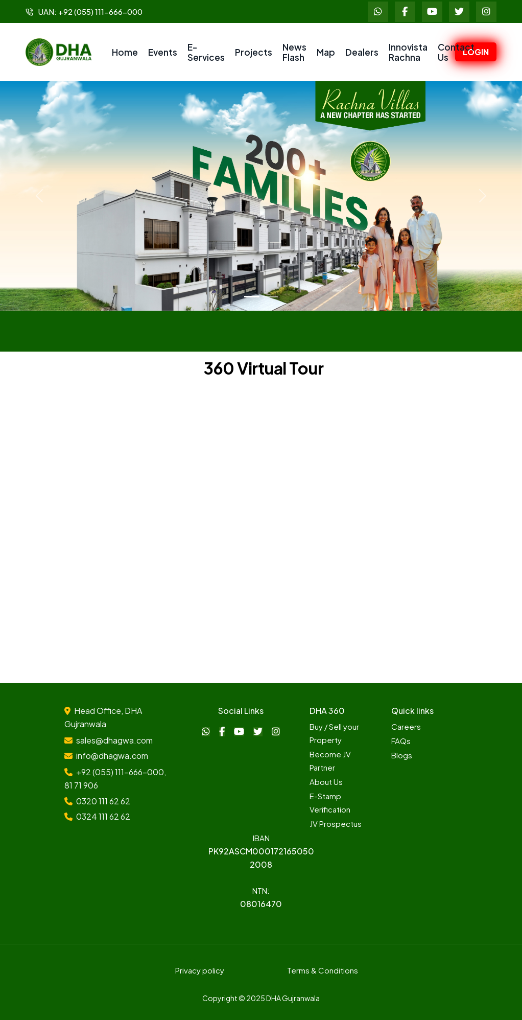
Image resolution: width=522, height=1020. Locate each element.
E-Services (206, 52)
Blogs (401, 755)
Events (162, 52)
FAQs (401, 741)
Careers (406, 726)
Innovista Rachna (408, 52)
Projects (253, 52)
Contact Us (456, 52)
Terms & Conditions (322, 970)
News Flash (294, 52)
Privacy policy (199, 970)
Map (326, 52)
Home (125, 52)
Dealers (361, 52)
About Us (326, 781)
